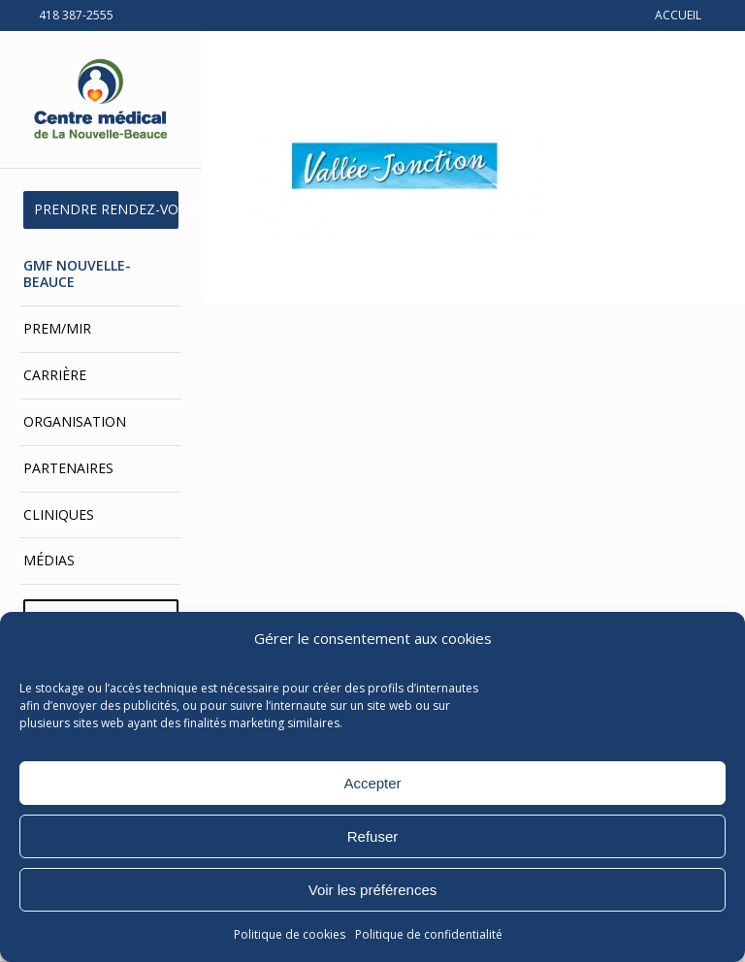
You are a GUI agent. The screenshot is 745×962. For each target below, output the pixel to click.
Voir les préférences (372, 890)
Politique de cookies (289, 934)
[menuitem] (100, 209)
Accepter (372, 783)
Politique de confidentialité (428, 934)
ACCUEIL (678, 15)
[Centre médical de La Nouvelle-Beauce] (100, 99)
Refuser (373, 836)
